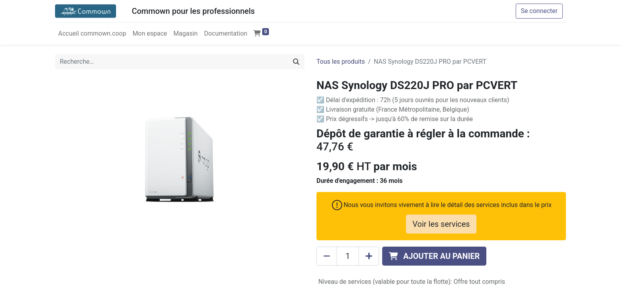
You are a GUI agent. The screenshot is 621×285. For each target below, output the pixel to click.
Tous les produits (340, 61)
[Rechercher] (296, 61)
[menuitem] (92, 34)
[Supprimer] (326, 256)
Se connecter (539, 11)
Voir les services (441, 224)
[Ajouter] (368, 256)
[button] (434, 256)
